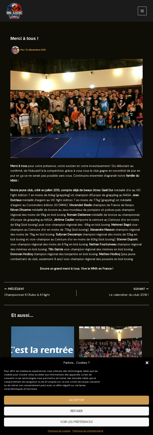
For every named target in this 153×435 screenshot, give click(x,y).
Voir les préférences (76, 426)
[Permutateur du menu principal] (142, 11)
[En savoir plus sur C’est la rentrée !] (42, 350)
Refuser (77, 415)
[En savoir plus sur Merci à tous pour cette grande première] (110, 350)
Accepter (76, 404)
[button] (147, 367)
